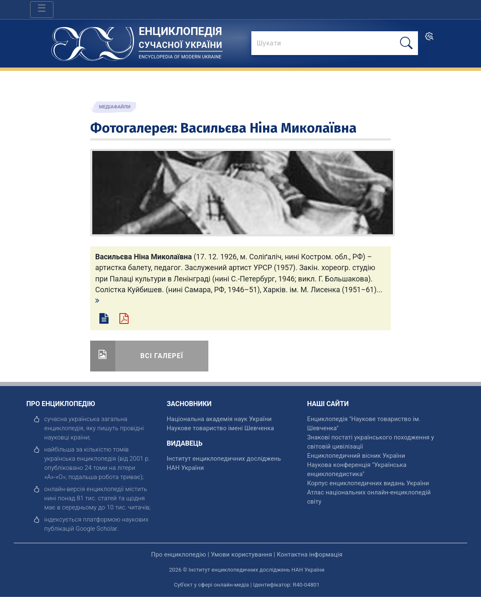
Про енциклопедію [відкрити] (178, 554)
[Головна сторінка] (93, 41)
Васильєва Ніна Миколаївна (268, 128)
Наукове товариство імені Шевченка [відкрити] (220, 428)
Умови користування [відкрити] (241, 554)
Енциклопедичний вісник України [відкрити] (356, 455)
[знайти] (334, 43)
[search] (429, 39)
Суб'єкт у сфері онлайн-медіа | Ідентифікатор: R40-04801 (247, 585)
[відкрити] (96, 528)
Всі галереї (161, 356)
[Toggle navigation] (41, 9)
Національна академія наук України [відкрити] (219, 419)
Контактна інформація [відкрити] (309, 554)
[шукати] (406, 43)
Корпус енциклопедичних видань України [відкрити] (368, 483)
